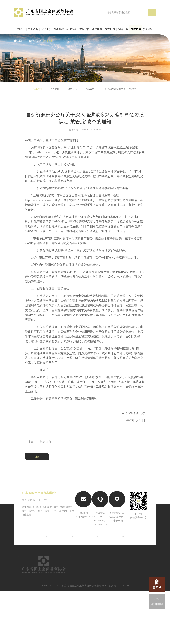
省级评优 (84, 29)
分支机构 (110, 29)
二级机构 (42, 590)
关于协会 (33, 29)
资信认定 (75, 573)
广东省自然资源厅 (98, 539)
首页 (20, 29)
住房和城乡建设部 (71, 539)
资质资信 (135, 29)
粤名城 (125, 544)
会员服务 (97, 29)
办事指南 (55, 88)
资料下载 (123, 29)
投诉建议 (148, 29)
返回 (37, 456)
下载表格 (89, 88)
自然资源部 (44, 539)
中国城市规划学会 (71, 544)
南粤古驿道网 (99, 544)
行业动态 (46, 29)
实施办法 (47, 40)
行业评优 (143, 573)
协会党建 (58, 29)
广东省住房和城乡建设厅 (125, 539)
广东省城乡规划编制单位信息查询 (120, 88)
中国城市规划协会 (44, 544)
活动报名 (71, 29)
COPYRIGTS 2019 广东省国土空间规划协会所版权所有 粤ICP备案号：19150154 (85, 612)
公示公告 (72, 88)
